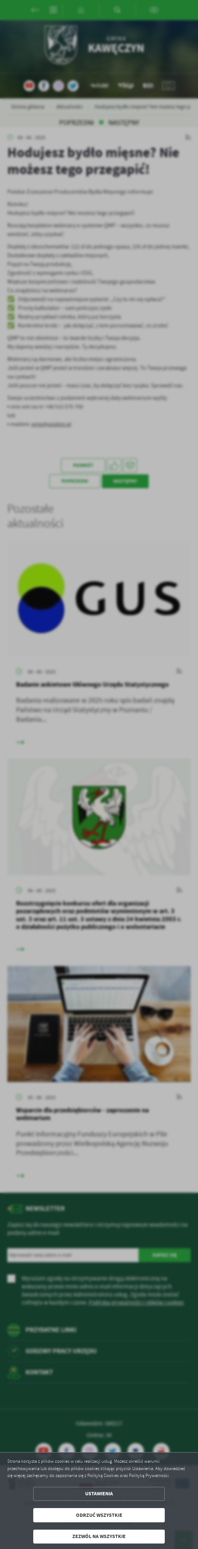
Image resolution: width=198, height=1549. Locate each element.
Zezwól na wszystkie (99, 1536)
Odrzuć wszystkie (99, 1515)
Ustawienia (99, 1493)
